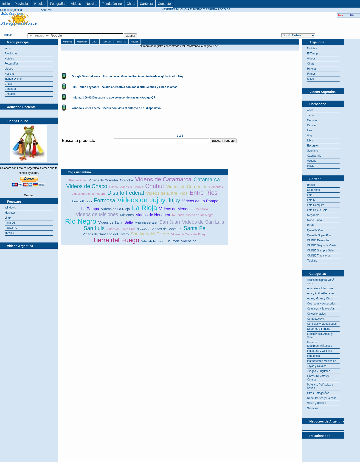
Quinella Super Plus (319, 235)
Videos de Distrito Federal (88, 193)
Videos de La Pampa (200, 201)
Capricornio (314, 155)
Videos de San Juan (146, 222)
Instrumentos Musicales (321, 361)
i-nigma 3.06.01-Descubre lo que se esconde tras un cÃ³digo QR (113, 97)
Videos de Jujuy (141, 200)
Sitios (310, 78)
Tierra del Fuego (116, 240)
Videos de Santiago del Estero (106, 234)
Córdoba (126, 180)
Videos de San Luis (203, 222)
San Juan (169, 222)
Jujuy (174, 200)
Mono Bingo (314, 220)
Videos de (188, 241)
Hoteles (39, 4)
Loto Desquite (315, 205)
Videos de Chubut (131, 187)
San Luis (94, 228)
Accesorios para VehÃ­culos (321, 281)
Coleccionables (316, 313)
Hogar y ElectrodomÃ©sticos (319, 344)
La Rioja (144, 207)
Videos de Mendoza (176, 209)
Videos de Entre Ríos (167, 193)
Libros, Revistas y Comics (318, 378)
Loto (309, 195)
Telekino (312, 260)
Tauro (310, 115)
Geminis (312, 120)
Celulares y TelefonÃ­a (320, 308)
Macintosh (11, 212)
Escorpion (313, 145)
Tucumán (172, 241)
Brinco (311, 184)
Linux (8, 217)
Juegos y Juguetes (318, 371)
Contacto (164, 4)
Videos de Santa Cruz (121, 229)
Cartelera (146, 4)
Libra (310, 140)
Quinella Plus (315, 230)
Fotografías (58, 4)
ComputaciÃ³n (315, 318)
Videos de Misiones (97, 214)
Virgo (310, 135)
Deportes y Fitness (318, 328)
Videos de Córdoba (103, 180)
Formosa (104, 200)
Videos (76, 4)
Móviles (9, 232)
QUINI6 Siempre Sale (320, 250)
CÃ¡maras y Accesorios (321, 303)
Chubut (154, 186)
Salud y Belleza (316, 403)
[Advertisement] (144, 145)
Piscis (310, 165)
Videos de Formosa (81, 201)
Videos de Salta (110, 222)
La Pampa (90, 209)
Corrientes (216, 187)
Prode (310, 225)
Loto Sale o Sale (317, 210)
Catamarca (207, 180)
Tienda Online (112, 4)
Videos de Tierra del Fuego (188, 234)
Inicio (6, 4)
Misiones (127, 215)
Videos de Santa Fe (167, 229)
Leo (309, 130)
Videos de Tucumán (152, 241)
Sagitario (312, 150)
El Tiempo (313, 53)
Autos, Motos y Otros (320, 298)
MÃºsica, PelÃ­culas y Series (320, 386)
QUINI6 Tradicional (318, 255)
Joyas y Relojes (316, 366)
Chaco (113, 187)
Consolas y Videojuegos (322, 323)
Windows (10, 207)
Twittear (7, 35)
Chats (131, 4)
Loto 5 (311, 200)
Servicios (312, 408)
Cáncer (311, 125)
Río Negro (80, 221)
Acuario (311, 160)
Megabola (313, 215)
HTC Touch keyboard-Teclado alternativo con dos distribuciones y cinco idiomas (124, 87)
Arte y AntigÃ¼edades (320, 293)
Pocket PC (11, 227)
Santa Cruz (143, 229)
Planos (311, 73)
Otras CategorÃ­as (318, 393)
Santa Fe (194, 228)
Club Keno (313, 190)
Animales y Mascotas (320, 288)
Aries (310, 110)
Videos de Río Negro (200, 215)
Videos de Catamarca (163, 179)
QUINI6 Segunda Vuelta (321, 245)
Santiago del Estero (150, 233)
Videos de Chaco (86, 186)
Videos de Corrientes (186, 186)
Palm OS (10, 222)
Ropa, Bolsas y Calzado (321, 398)
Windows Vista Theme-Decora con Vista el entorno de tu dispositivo (116, 108)
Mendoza (202, 209)
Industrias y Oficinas (319, 350)
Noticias (91, 4)
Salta (128, 222)
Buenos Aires (77, 180)
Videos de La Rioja (115, 209)
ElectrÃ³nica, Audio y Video (319, 335)
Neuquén (178, 215)
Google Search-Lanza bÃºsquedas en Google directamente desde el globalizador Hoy (127, 76)
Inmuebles (313, 356)
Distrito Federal (125, 193)
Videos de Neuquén (153, 215)
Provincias (22, 4)
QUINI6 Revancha (318, 240)
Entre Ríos (203, 192)
